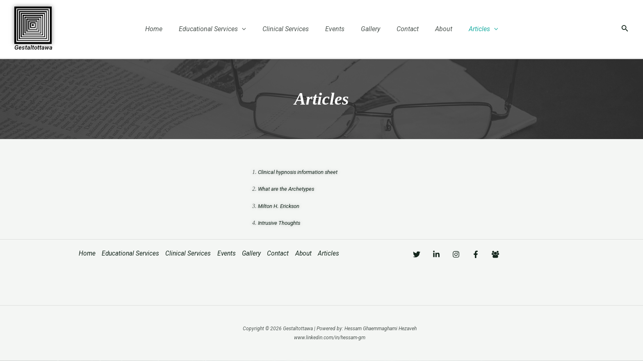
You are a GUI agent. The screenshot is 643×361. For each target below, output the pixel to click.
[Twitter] (416, 254)
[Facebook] (500, 254)
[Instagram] (472, 254)
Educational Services (220, 29)
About (435, 29)
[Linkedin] (444, 254)
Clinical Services (290, 29)
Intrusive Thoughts (280, 222)
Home (165, 29)
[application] (250, 29)
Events (336, 29)
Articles (472, 29)
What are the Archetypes (287, 188)
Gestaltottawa (33, 47)
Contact (403, 29)
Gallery (369, 29)
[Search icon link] (625, 29)
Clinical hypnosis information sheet (301, 171)
